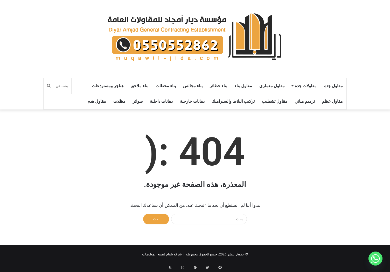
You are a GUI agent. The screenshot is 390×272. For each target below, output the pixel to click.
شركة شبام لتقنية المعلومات (162, 254)
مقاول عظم (332, 101)
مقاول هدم (96, 101)
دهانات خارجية (192, 101)
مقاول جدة (333, 85)
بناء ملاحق (139, 85)
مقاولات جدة (306, 85)
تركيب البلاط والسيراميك (233, 101)
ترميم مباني (305, 101)
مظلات (119, 101)
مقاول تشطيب (274, 101)
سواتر (138, 101)
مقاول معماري (272, 85)
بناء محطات (166, 85)
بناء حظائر (218, 85)
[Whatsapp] (375, 259)
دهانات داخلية (161, 101)
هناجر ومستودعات (107, 85)
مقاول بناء (243, 85)
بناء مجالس (193, 85)
